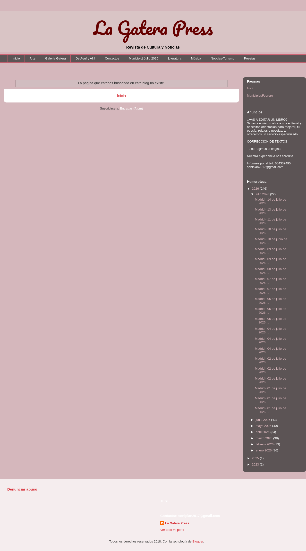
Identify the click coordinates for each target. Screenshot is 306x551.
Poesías (249, 58)
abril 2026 (263, 432)
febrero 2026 (265, 444)
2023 (256, 464)
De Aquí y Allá (85, 58)
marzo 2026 (264, 438)
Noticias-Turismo (222, 58)
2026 (256, 188)
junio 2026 (263, 420)
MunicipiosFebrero (260, 95)
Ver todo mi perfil (172, 530)
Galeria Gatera (55, 58)
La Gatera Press (153, 28)
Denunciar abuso (22, 489)
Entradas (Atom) (131, 108)
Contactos (112, 58)
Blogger (197, 541)
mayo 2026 (264, 426)
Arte (32, 58)
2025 (256, 458)
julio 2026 (263, 194)
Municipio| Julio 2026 (143, 58)
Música (196, 58)
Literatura (174, 58)
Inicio (16, 58)
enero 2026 (264, 450)
